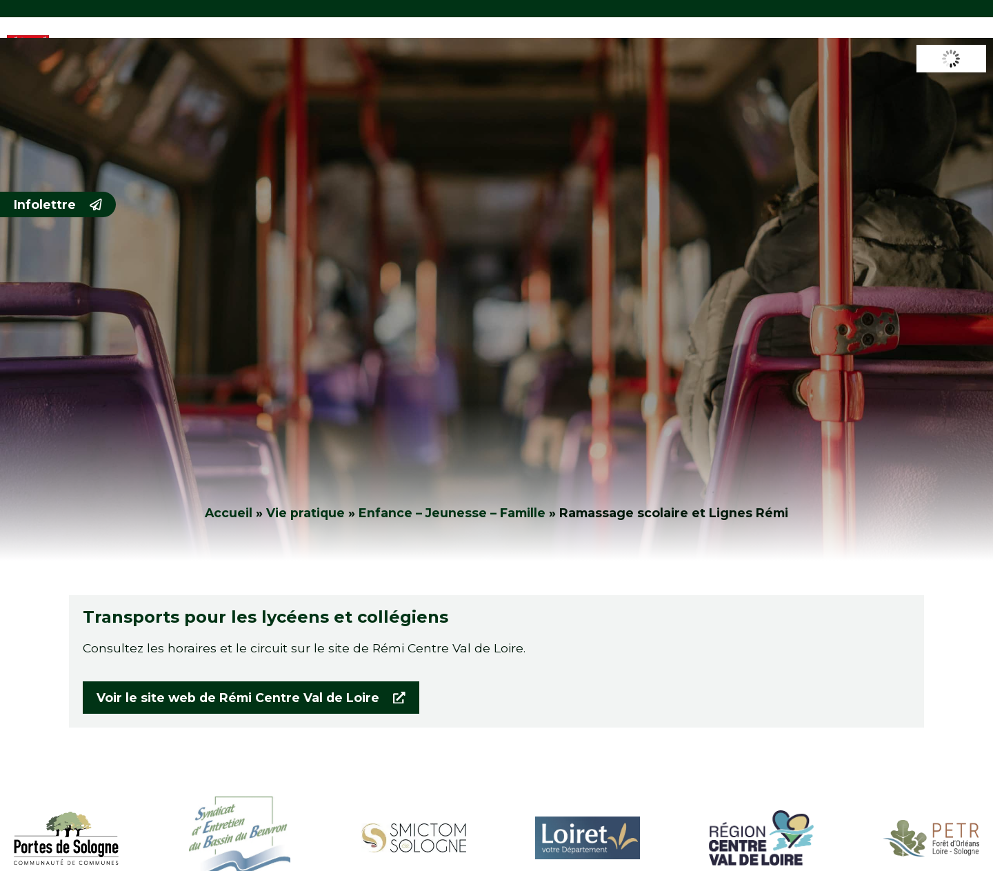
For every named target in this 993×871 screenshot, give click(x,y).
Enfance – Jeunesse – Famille (452, 512)
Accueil (228, 512)
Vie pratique (305, 512)
